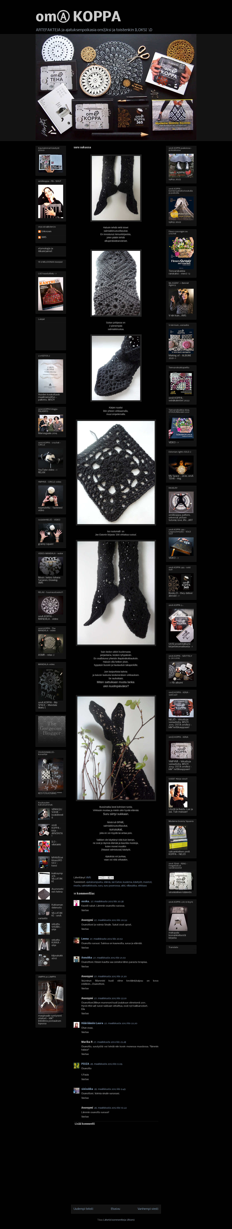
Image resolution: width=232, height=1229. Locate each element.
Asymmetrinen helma (57, 890)
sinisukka (87, 1089)
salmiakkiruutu (89, 885)
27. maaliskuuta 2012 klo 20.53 (106, 939)
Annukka (86, 958)
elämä (107, 882)
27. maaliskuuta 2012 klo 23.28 (109, 1042)
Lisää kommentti (85, 1124)
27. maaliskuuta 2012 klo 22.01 (110, 998)
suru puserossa (112, 885)
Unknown (46, 231)
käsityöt (137, 882)
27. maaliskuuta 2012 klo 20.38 (107, 901)
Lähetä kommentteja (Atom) (119, 1220)
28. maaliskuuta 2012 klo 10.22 (110, 1108)
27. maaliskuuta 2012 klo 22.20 (120, 1023)
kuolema (127, 882)
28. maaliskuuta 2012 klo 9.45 (110, 1089)
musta (77, 885)
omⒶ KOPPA (78, 17)
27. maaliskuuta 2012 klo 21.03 (109, 958)
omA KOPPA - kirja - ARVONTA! (57, 830)
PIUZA (85, 1064)
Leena (85, 939)
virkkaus (142, 885)
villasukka (131, 885)
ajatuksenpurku (94, 882)
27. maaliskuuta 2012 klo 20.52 (110, 920)
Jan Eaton (116, 882)
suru (100, 885)
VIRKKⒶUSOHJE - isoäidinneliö (57, 813)
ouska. (85, 901)
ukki (123, 885)
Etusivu (115, 1209)
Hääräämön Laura (92, 1023)
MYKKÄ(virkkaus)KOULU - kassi (57, 861)
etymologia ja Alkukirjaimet (45, 250)
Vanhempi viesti (148, 1209)
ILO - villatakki (56, 843)
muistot (147, 882)
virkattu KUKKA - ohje (56, 943)
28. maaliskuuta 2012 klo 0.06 (106, 1064)
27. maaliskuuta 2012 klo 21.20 (110, 976)
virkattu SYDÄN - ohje (56, 927)
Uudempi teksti (83, 1209)
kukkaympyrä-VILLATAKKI (57, 877)
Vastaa (85, 910)
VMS (43, 237)
